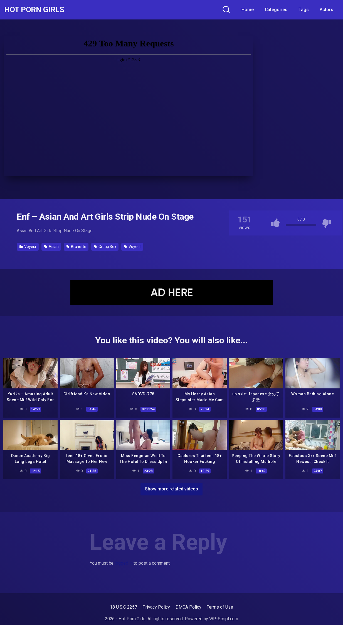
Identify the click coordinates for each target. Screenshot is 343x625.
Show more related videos (171, 489)
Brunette (76, 246)
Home (247, 9)
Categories (276, 9)
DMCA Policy (188, 607)
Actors (326, 9)
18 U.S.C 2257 (123, 607)
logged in (123, 563)
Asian (51, 246)
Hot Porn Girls (34, 9)
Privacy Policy (156, 607)
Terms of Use (220, 607)
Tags (303, 9)
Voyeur (27, 246)
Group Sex (105, 246)
